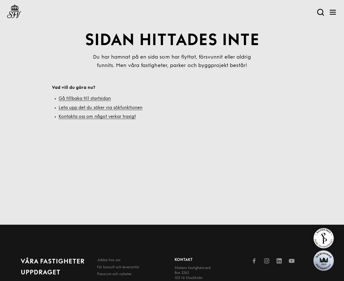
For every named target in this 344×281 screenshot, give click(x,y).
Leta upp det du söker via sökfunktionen (100, 108)
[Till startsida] (14, 12)
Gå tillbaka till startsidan (85, 99)
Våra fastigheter (53, 261)
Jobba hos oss (109, 260)
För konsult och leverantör (118, 267)
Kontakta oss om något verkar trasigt (97, 117)
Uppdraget (40, 272)
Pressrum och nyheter (114, 274)
